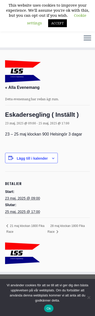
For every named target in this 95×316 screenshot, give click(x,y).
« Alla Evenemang (22, 87)
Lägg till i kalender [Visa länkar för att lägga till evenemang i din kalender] (32, 158)
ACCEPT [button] (57, 23)
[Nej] (88, 297)
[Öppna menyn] (87, 38)
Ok (49, 308)
